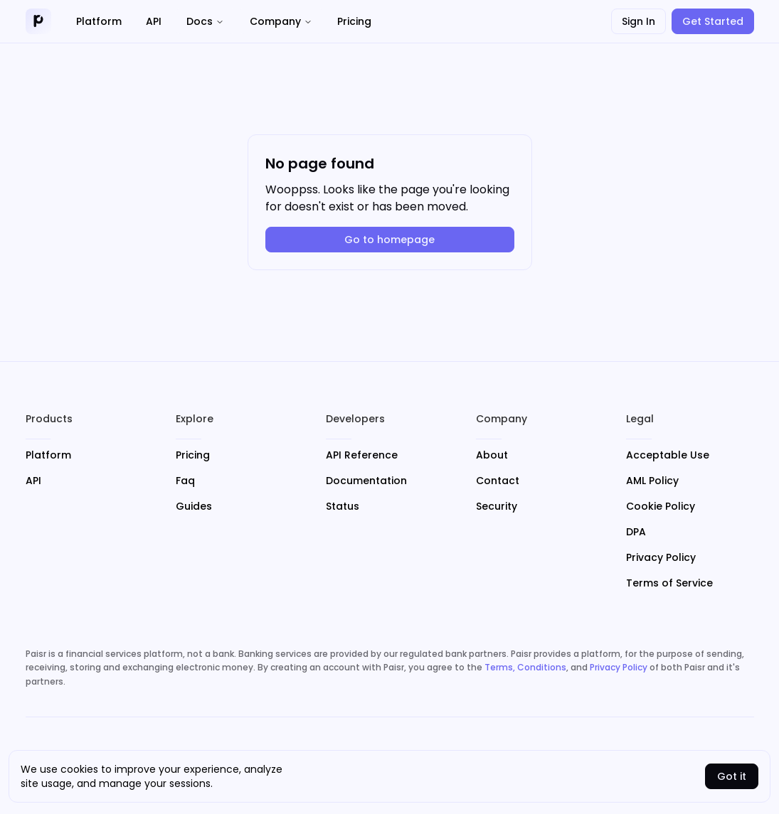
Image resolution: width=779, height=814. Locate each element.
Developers (355, 419)
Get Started (712, 21)
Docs (205, 21)
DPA (636, 532)
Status (342, 506)
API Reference (362, 455)
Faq (185, 480)
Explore (194, 419)
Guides (194, 506)
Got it (731, 776)
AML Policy (652, 480)
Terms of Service (669, 583)
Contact (497, 480)
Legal (640, 419)
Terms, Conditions (525, 667)
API (33, 480)
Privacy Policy (661, 557)
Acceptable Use (667, 455)
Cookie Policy (660, 506)
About (492, 455)
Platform (48, 455)
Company (281, 21)
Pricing (193, 455)
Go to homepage (389, 239)
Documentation (366, 480)
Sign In (638, 21)
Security (496, 506)
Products (49, 419)
